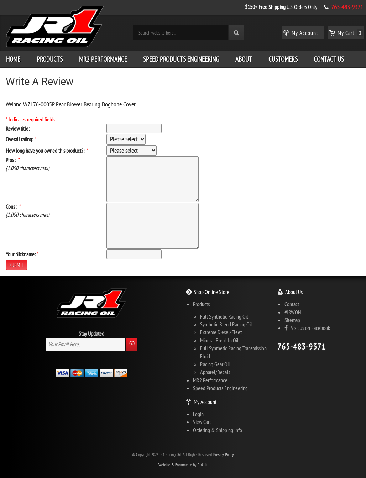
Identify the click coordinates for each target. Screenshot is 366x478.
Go (132, 343)
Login (198, 413)
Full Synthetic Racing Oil (224, 316)
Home (13, 59)
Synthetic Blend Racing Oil (226, 324)
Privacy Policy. (223, 454)
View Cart (202, 421)
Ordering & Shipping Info (217, 430)
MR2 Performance (103, 59)
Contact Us (329, 59)
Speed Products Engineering (181, 59)
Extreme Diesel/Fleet (221, 332)
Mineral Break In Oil (219, 340)
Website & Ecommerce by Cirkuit (183, 464)
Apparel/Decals (215, 371)
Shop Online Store (211, 291)
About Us (294, 291)
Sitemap (292, 320)
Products (50, 59)
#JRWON (292, 312)
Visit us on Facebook (307, 327)
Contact (291, 304)
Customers (283, 59)
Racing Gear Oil (215, 364)
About (243, 59)
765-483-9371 (347, 7)
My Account (205, 401)
